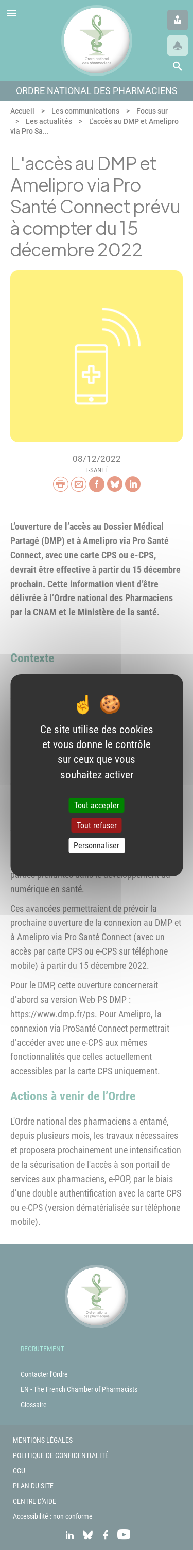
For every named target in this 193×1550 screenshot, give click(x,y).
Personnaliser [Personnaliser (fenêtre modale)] (96, 845)
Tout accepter (96, 805)
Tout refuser (97, 825)
